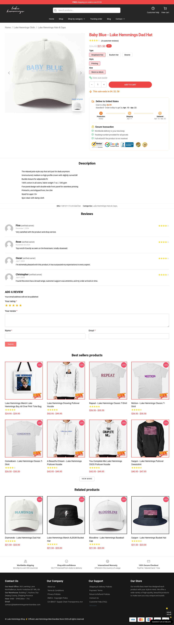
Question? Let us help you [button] (161, 622)
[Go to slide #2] (51, 119)
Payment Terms (95, 590)
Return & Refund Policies (99, 594)
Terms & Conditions (56, 590)
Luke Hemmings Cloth (24, 27)
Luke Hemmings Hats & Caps (52, 27)
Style (91, 59)
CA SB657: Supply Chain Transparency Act (65, 602)
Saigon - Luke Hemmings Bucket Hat (148, 537)
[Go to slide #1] (37, 119)
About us (51, 587)
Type (91, 50)
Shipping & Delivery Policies (100, 587)
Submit (11, 344)
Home (8, 27)
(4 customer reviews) (110, 41)
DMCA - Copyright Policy (58, 598)
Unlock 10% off (169, 613)
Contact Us (94, 598)
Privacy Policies (54, 594)
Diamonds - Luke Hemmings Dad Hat (22, 537)
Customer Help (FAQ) (98, 602)
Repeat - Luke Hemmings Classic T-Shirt (108, 403)
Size (91, 68)
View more (87, 479)
